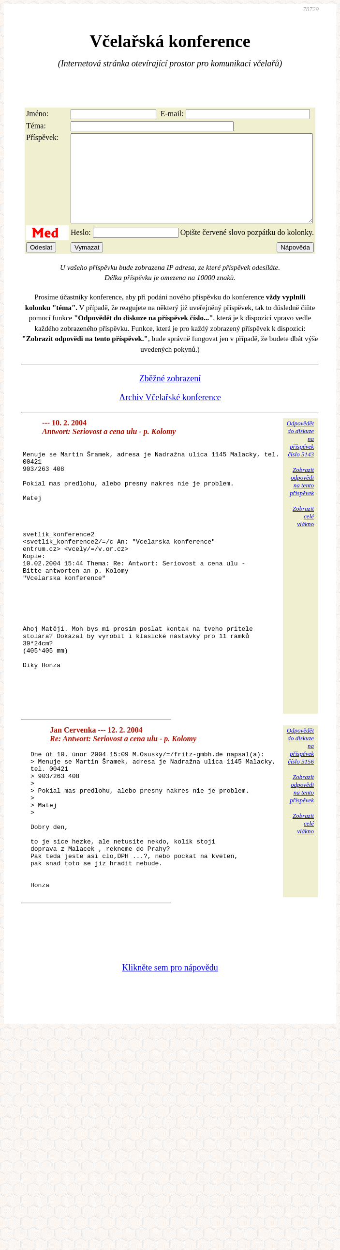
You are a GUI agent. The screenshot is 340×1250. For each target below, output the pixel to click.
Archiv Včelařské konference (170, 415)
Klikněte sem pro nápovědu (170, 1065)
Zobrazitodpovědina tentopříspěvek (302, 499)
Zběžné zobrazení (170, 396)
